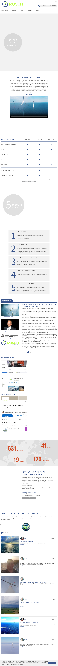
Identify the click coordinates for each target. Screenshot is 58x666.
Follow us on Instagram (9, 359)
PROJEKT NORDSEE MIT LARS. (27, 533)
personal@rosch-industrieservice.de (29, 475)
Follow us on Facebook (8, 341)
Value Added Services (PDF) (28, 147)
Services (14, 10)
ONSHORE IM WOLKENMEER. (26, 634)
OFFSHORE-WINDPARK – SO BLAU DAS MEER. (30, 614)
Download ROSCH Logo (5, 311)
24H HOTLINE (48, 5)
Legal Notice (31, 659)
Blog (37, 10)
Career (30, 10)
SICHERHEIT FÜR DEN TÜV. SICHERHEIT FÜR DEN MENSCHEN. (33, 573)
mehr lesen (22, 535)
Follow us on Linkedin (8, 377)
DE (54, 1)
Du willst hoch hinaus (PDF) (29, 481)
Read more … (24, 330)
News (22, 10)
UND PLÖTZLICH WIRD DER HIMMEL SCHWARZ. (30, 593)
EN (55, 1)
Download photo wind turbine (7, 282)
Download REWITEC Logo (6, 304)
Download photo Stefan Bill (6, 296)
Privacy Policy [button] (22, 664)
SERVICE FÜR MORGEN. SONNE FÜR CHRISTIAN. (30, 553)
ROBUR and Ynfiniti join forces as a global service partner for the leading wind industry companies (38, 318)
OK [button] (52, 662)
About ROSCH (4, 10)
